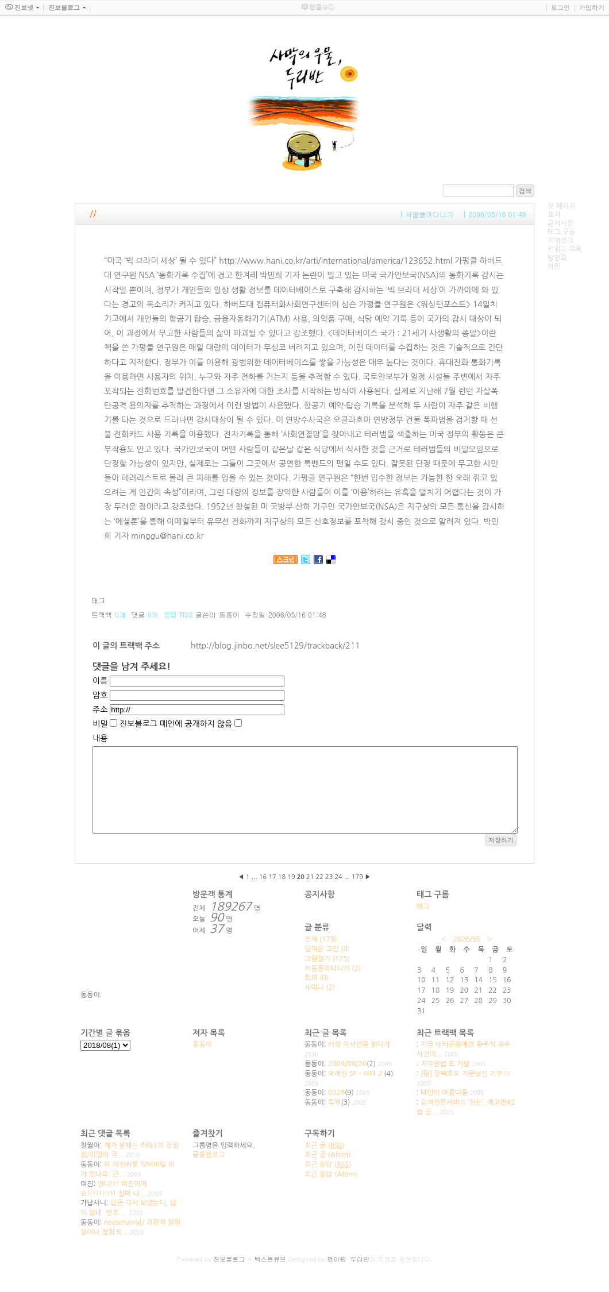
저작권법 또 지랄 (445, 1081)
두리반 (359, 1276)
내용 (99, 738)
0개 (120, 614)
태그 (423, 923)
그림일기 (327, 976)
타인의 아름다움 (444, 1109)
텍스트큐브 (270, 1276)
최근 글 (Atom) (327, 1171)
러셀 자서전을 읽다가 (359, 1061)
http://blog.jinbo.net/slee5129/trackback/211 (275, 646)
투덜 (334, 1119)
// (93, 213)
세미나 (319, 1004)
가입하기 (591, 7)
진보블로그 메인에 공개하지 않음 (176, 724)
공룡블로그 (208, 1171)
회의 (316, 995)
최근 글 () (324, 1162)
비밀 (99, 724)
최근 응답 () (327, 1181)
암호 (99, 695)
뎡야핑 (336, 1276)
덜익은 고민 (327, 966)
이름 (99, 681)
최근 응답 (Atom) (330, 1191)
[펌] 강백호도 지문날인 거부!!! (466, 1090)
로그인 (560, 7)
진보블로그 (229, 1276)
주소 (99, 709)
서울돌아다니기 (429, 214)
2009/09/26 (347, 1081)
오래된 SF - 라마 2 (356, 1090)
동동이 (202, 1061)
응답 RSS (178, 614)
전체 (320, 956)
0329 (336, 1109)
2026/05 (466, 956)
